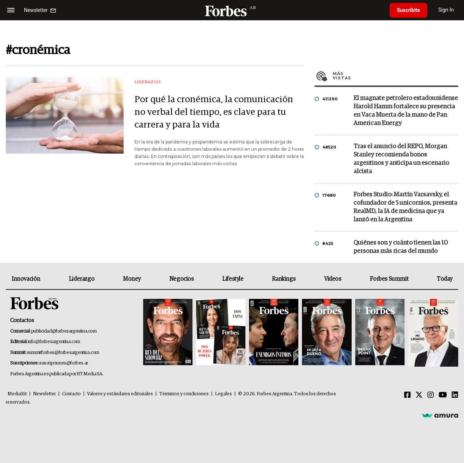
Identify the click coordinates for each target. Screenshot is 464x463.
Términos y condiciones (184, 394)
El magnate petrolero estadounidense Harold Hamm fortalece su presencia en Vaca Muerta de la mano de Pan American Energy (405, 110)
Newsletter (44, 394)
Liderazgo (81, 279)
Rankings (283, 279)
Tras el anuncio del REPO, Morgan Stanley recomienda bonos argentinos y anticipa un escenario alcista (401, 159)
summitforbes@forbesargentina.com (63, 352)
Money (132, 279)
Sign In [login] (446, 10)
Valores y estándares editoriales (120, 394)
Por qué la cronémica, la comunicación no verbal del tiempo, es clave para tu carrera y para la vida (213, 112)
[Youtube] (443, 395)
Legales (223, 394)
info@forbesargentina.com (54, 341)
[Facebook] (407, 395)
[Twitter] (419, 395)
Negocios (181, 279)
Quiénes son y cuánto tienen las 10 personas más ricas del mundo (400, 247)
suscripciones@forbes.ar (63, 363)
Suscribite (408, 10)
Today (444, 279)
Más (395, 75)
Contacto (71, 394)
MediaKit (17, 394)
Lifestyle (232, 279)
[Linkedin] (455, 395)
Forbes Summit (389, 279)
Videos (332, 279)
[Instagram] (430, 395)
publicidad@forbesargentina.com (64, 331)
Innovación (26, 279)
